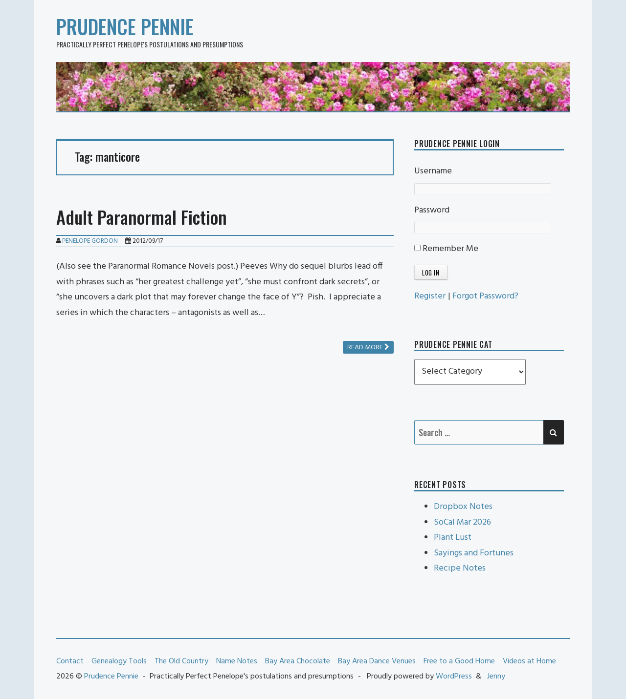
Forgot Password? (485, 296)
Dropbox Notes (463, 507)
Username (433, 171)
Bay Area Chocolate (297, 661)
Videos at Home (529, 661)
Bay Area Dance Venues (377, 661)
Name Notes (236, 661)
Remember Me (446, 249)
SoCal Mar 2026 (462, 522)
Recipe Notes (460, 568)
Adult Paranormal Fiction (141, 217)
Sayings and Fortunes (474, 553)
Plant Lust (452, 537)
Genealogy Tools (119, 661)
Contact (70, 661)
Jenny (496, 676)
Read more (368, 347)
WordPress (454, 676)
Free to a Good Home (459, 661)
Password (431, 210)
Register (430, 296)
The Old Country (181, 661)
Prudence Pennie (125, 26)
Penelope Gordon (90, 241)
